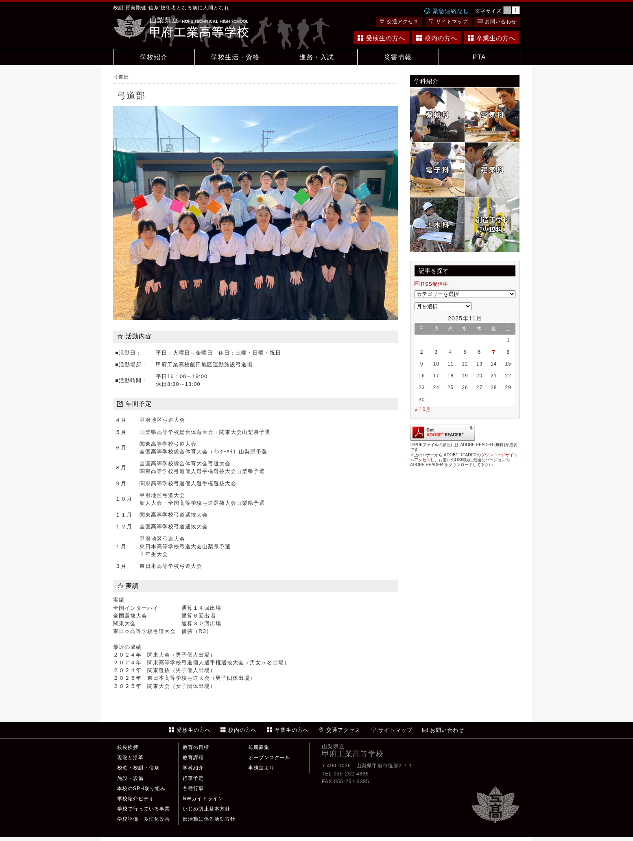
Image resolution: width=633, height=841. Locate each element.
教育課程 (193, 757)
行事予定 (193, 778)
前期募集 (258, 747)
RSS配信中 (431, 284)
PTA (479, 57)
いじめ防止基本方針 (206, 809)
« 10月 (423, 409)
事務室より (261, 768)
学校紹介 (154, 57)
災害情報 (398, 57)
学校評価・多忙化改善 (143, 819)
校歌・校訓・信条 (138, 768)
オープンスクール (269, 757)
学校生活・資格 (235, 57)
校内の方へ (436, 38)
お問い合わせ (497, 21)
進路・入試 (316, 57)
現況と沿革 (130, 757)
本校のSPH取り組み (141, 788)
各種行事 (193, 788)
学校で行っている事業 (143, 809)
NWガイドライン (203, 799)
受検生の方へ (381, 38)
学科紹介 (193, 768)
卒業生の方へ (491, 38)
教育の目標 (196, 747)
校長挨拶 (127, 747)
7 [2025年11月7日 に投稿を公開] (493, 352)
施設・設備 (130, 778)
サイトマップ (448, 21)
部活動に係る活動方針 (209, 819)
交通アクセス (399, 21)
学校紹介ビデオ (135, 799)
